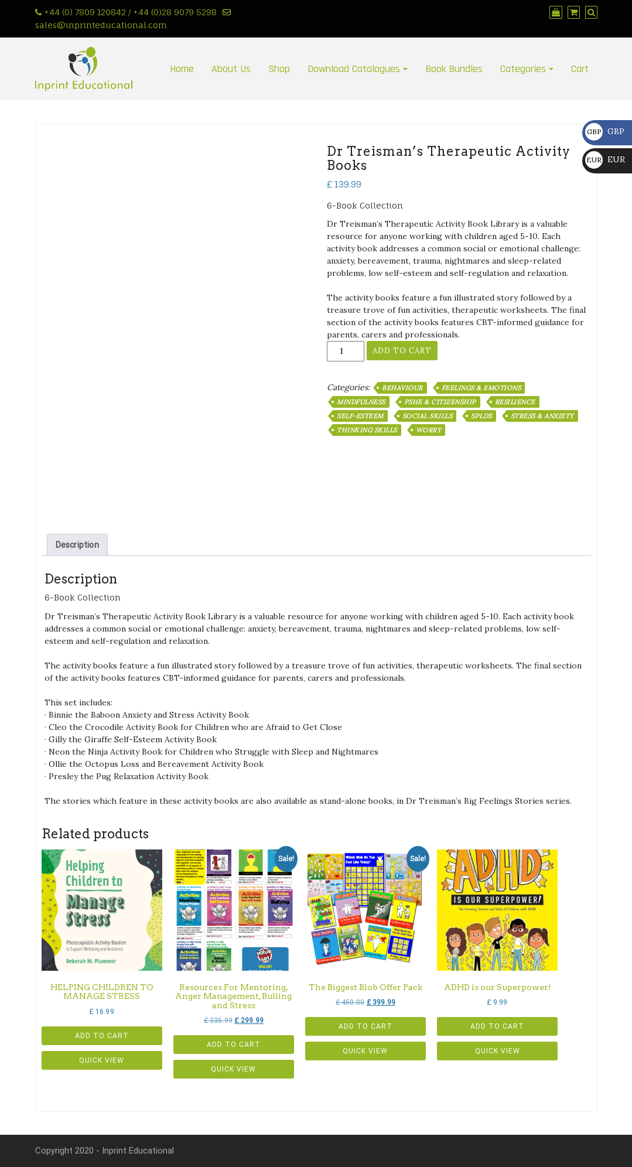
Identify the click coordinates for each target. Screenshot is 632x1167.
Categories (523, 69)
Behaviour (402, 388)
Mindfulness (361, 402)
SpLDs (481, 416)
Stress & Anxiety (542, 416)
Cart (580, 69)
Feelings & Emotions (481, 388)
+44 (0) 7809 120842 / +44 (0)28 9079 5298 (130, 12)
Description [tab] (77, 545)
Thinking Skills (367, 430)
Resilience (515, 402)
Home (182, 69)
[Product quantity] (345, 351)
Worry (429, 430)
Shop (279, 69)
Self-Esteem (360, 416)
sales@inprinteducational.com (101, 25)
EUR (605, 159)
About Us (231, 69)
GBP (604, 131)
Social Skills (427, 416)
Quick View (101, 1060)
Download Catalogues (354, 69)
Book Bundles (454, 69)
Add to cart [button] (102, 1036)
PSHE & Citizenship (440, 402)
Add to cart (402, 351)
